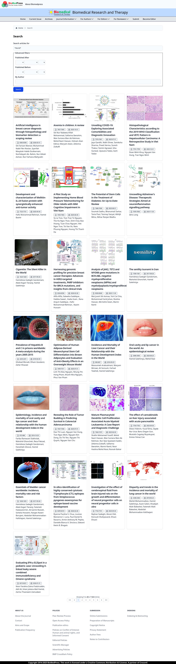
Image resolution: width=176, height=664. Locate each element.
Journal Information (66, 19)
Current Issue (35, 19)
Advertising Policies (61, 649)
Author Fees (95, 634)
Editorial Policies (60, 640)
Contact (18, 620)
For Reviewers (121, 19)
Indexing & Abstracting (137, 616)
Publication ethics (60, 625)
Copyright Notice (97, 625)
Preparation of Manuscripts (102, 620)
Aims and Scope (22, 625)
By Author (19, 77)
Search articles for (21, 43)
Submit (136, 19)
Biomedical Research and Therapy (100, 12)
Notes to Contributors (99, 639)
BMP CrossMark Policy (62, 654)
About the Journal (23, 616)
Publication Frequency (25, 630)
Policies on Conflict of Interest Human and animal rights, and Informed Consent (66, 633)
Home (23, 19)
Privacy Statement (98, 630)
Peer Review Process (62, 616)
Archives (49, 19)
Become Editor (149, 19)
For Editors (104, 19)
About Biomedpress (34, 4)
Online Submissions (98, 616)
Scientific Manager (61, 645)
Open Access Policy (61, 620)
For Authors (87, 19)
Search (18, 89)
